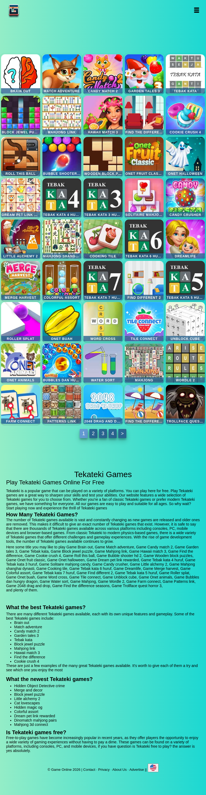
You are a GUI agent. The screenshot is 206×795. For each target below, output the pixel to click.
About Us (119, 770)
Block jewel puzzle (20, 115)
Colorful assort (62, 280)
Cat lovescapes (27, 703)
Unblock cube (185, 321)
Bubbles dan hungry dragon (62, 363)
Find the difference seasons (144, 404)
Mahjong (144, 363)
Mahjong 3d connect (31, 724)
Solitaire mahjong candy (144, 198)
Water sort (103, 363)
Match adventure (62, 74)
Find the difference (144, 115)
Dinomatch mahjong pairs (35, 720)
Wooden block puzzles (103, 156)
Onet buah (62, 321)
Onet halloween (185, 156)
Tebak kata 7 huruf (103, 280)
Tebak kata (185, 74)
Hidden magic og (28, 707)
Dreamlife (185, 239)
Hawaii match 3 (103, 115)
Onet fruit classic (144, 156)
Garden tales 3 (144, 74)
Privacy (104, 770)
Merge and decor (28, 690)
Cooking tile (103, 239)
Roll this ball (20, 156)
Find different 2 (144, 280)
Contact (89, 770)
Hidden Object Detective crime (39, 686)
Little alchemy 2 (20, 239)
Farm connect (20, 404)
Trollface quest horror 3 (185, 404)
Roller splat (20, 321)
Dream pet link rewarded (20, 198)
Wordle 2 (185, 363)
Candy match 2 (103, 74)
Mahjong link (62, 115)
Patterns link (62, 404)
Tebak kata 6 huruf (144, 239)
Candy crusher (185, 198)
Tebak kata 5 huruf (185, 280)
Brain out (20, 74)
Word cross (103, 321)
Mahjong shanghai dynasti (62, 239)
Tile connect (144, 321)
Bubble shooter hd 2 (62, 156)
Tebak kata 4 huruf (62, 198)
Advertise (136, 770)
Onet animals (20, 363)
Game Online (30, 10)
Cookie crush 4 (185, 115)
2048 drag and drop (103, 404)
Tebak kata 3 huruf (103, 198)
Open (197, 10)
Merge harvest (20, 280)
